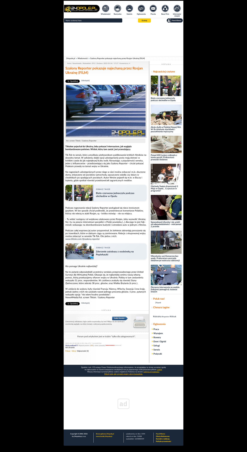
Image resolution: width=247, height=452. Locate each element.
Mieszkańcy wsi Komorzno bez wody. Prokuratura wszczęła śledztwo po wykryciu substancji (165, 258)
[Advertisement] (123, 39)
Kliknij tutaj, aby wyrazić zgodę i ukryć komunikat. (123, 374)
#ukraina (157, 317)
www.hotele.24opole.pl (104, 436)
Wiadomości (83, 58)
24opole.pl (70, 58)
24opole (158, 303)
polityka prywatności (151, 372)
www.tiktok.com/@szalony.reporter (82, 239)
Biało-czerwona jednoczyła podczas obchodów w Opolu (163, 99)
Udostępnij (85, 80)
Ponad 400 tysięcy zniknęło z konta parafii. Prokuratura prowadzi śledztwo (164, 157)
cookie (159, 369)
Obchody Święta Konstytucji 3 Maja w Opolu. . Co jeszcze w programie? (164, 188)
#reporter (165, 317)
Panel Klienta (160, 434)
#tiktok (173, 317)
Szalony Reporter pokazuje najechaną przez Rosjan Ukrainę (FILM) (117, 58)
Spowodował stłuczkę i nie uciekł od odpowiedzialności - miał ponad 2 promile (166, 224)
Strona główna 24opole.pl (105, 434)
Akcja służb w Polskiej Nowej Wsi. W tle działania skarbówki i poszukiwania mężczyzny (166, 129)
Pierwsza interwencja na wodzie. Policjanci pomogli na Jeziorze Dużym (165, 289)
